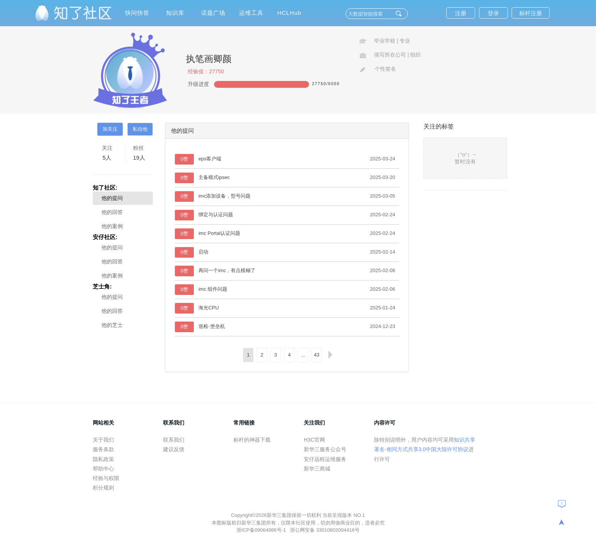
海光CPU (208, 308)
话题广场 (213, 13)
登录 (493, 13)
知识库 (175, 13)
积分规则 (103, 488)
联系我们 (173, 440)
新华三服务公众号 (325, 449)
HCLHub (289, 13)
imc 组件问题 (212, 289)
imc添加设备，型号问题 (224, 196)
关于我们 (103, 440)
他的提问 (112, 198)
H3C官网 (314, 440)
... (303, 355)
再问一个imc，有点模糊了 (226, 270)
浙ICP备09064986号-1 (261, 530)
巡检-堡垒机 (211, 326)
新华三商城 (317, 469)
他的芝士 (112, 325)
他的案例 (112, 226)
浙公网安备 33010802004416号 (325, 530)
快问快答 (137, 13)
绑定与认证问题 (215, 214)
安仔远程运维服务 (325, 459)
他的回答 (112, 212)
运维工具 (251, 13)
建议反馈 (173, 449)
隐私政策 (103, 459)
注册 (460, 13)
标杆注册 (530, 13)
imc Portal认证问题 (219, 233)
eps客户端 (209, 159)
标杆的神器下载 (252, 440)
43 (316, 355)
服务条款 (103, 449)
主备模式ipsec (214, 177)
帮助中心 (103, 469)
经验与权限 (106, 478)
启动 (203, 252)
